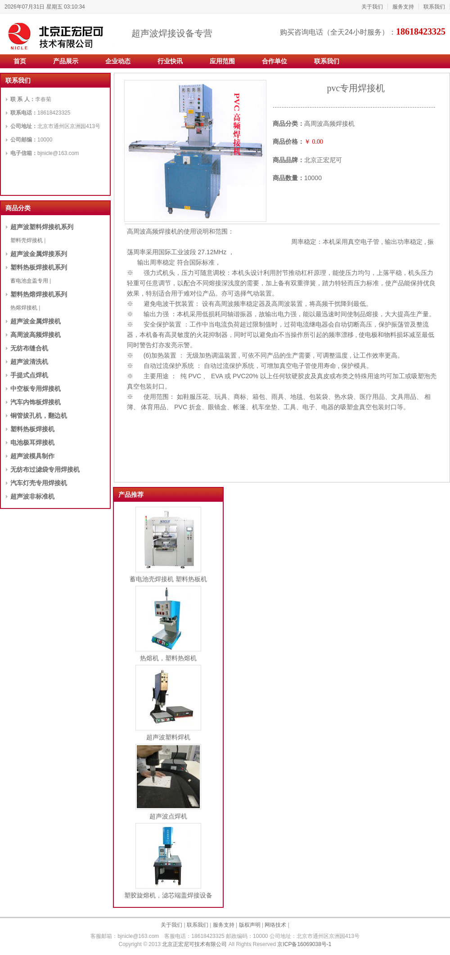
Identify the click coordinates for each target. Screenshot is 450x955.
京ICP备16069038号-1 (304, 944)
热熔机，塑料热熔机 (168, 658)
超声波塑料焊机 (168, 737)
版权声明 (250, 925)
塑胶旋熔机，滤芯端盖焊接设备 (168, 895)
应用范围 (222, 61)
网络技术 (275, 925)
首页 (20, 61)
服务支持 (403, 7)
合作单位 (274, 61)
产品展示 (65, 61)
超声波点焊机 (168, 816)
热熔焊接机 (23, 308)
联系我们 (434, 7)
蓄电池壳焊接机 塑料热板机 (168, 579)
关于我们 (372, 7)
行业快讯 (170, 61)
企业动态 (117, 61)
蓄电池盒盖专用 (29, 281)
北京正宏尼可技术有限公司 (194, 944)
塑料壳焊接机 (26, 240)
